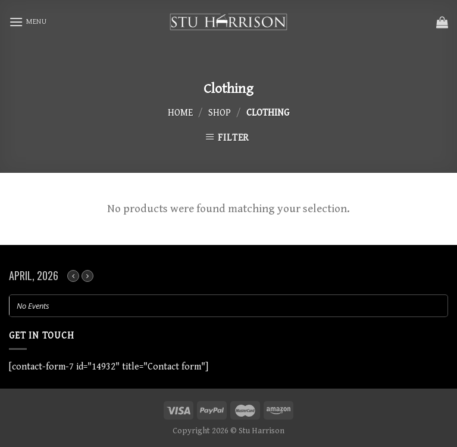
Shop (219, 113)
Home (180, 113)
